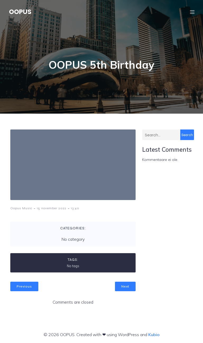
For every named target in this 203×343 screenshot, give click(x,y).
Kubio (154, 334)
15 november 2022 (51, 208)
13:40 (75, 208)
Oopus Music (21, 208)
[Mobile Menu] (192, 11)
